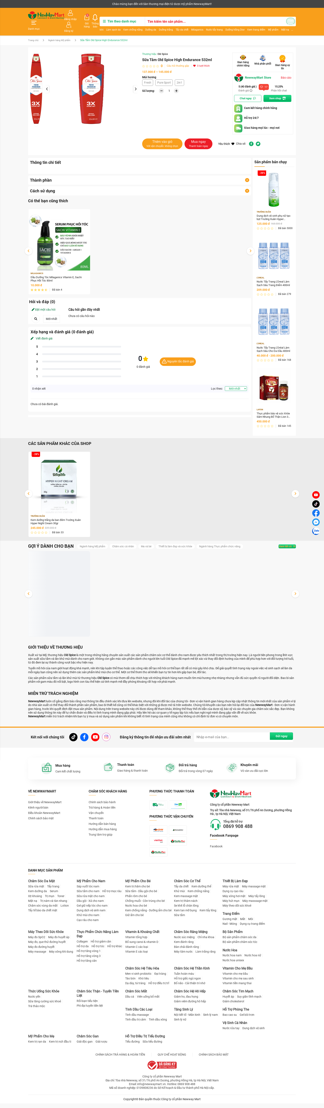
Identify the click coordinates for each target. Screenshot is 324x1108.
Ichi (97, 23)
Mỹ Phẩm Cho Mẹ (41, 1041)
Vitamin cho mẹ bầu (235, 978)
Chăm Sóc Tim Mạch (238, 996)
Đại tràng (160, 978)
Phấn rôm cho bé (136, 900)
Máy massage (37, 956)
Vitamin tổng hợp (136, 941)
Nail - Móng (230, 928)
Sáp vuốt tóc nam (88, 891)
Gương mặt (230, 923)
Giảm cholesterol (233, 1005)
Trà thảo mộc (36, 1010)
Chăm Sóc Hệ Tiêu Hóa (142, 973)
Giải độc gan (85, 1046)
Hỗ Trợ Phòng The (236, 1014)
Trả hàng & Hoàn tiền (102, 804)
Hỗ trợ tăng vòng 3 (89, 960)
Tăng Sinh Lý (183, 1014)
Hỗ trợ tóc (98, 950)
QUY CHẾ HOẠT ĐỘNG (172, 1059)
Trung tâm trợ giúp (100, 831)
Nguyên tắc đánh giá (178, 353)
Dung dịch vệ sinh (253, 1032)
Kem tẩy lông (208, 914)
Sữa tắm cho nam (88, 896)
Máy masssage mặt (255, 905)
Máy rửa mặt (231, 891)
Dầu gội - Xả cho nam (90, 905)
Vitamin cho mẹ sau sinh (238, 983)
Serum (54, 896)
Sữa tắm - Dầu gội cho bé (141, 896)
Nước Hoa (230, 955)
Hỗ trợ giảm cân (101, 946)
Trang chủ (33, 31)
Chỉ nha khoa (206, 941)
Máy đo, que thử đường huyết (47, 946)
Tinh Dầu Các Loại (138, 1014)
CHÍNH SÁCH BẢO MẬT (214, 1059)
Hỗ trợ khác (114, 950)
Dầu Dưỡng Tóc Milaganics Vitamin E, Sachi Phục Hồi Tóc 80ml (58, 270)
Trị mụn (49, 900)
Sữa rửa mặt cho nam (91, 900)
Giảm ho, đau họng (186, 1001)
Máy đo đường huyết (41, 951)
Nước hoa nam (232, 959)
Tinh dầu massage (137, 1019)
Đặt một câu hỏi (43, 301)
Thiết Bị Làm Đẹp (235, 886)
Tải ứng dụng (81, 3)
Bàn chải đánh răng (186, 951)
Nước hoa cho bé (136, 910)
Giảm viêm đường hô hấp (190, 1005)
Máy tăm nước (183, 956)
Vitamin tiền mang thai (237, 987)
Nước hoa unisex (233, 964)
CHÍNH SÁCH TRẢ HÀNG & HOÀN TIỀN (120, 1059)
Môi (250, 923)
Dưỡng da (146, 23)
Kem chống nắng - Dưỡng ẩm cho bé (148, 914)
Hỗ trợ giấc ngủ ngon (187, 983)
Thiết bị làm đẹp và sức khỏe (182, 541)
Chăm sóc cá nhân (127, 541)
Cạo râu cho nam (88, 924)
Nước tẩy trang (210, 23)
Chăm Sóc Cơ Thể (187, 886)
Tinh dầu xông (158, 1024)
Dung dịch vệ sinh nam (91, 914)
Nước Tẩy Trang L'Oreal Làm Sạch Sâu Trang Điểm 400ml (273, 275)
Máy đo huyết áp (58, 941)
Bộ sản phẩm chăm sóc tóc (240, 946)
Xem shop (277, 89)
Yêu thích (226, 135)
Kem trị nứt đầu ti (60, 1046)
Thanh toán (96, 815)
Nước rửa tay (231, 1032)
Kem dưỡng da (37, 896)
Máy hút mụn (231, 905)
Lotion (65, 910)
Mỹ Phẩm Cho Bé (137, 886)
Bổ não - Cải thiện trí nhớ (189, 987)
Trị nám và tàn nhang (53, 905)
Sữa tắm (179, 919)
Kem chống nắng (128, 23)
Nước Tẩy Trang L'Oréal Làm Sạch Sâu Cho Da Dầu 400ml (274, 342)
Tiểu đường (132, 1046)
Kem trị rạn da (37, 1046)
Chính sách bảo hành (102, 799)
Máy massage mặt (254, 891)
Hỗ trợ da (83, 950)
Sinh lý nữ (180, 1024)
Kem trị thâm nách (186, 905)
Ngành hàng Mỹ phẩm (62, 31)
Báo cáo (286, 68)
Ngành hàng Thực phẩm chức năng (230, 541)
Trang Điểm (231, 918)
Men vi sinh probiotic (138, 978)
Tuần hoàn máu (184, 978)
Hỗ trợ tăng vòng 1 (89, 955)
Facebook (216, 843)
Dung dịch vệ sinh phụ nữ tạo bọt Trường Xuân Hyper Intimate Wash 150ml (273, 209)
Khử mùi (179, 896)
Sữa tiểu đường (152, 1046)
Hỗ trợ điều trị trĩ (158, 987)
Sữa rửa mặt (36, 891)
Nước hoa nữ (252, 959)
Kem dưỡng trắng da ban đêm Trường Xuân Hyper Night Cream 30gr (58, 515)
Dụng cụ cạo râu (233, 896)
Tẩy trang (53, 891)
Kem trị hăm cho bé (137, 891)
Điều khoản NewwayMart (44, 810)
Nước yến (34, 1001)
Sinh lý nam (210, 1019)
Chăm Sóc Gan (88, 1041)
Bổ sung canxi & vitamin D (141, 946)
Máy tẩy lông (256, 900)
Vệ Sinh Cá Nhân (235, 1027)
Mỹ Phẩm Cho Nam (91, 886)
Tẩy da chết (177, 23)
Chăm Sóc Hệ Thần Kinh (192, 973)
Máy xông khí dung (61, 956)
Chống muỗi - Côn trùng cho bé (145, 905)
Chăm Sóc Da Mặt (41, 886)
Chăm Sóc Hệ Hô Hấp (190, 996)
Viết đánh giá (41, 330)
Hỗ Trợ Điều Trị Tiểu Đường (145, 1041)
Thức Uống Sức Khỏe (43, 996)
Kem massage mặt (186, 900)
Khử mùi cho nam (88, 919)
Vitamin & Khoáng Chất (142, 936)
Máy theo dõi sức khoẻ (237, 910)
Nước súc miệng (184, 941)
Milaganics (193, 23)
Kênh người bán (37, 3)
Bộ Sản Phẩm (233, 936)
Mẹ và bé (151, 541)
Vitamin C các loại (136, 951)
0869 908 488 (241, 823)
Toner (60, 900)
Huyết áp (228, 1001)
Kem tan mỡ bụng (185, 914)
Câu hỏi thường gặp (178, 56)
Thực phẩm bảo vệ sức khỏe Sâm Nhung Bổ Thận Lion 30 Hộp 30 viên (273, 409)
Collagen (82, 946)
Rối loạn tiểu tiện (87, 1005)
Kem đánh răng (184, 946)
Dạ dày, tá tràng (135, 987)
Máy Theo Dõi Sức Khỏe (45, 936)
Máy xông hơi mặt (234, 900)
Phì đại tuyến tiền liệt (90, 1010)
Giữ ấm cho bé (134, 919)
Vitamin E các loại (136, 956)
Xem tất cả (282, 541)
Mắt (242, 923)
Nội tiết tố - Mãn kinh (187, 1019)
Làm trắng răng (205, 956)
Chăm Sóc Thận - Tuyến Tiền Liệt (98, 998)
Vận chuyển (96, 810)
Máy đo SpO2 (36, 941)
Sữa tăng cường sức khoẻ (44, 1005)
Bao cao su (230, 1019)
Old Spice (162, 44)
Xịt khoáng (35, 900)
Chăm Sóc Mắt (136, 996)
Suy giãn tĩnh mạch (249, 1001)
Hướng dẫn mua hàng (103, 826)
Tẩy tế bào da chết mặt (42, 914)
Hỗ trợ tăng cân (87, 965)
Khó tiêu (143, 983)
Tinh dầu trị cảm (135, 1024)
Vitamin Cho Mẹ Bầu (238, 973)
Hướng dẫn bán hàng (102, 821)
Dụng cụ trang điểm (252, 928)
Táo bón (130, 983)
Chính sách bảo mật (41, 815)
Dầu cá (129, 1001)
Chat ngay (247, 89)
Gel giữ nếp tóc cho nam (92, 910)
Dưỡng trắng (162, 23)
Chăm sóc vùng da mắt (43, 910)
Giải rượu (101, 1046)
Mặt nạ (32, 905)
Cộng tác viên (60, 3)
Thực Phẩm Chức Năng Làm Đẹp (97, 938)
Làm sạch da (109, 23)
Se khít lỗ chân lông (186, 910)
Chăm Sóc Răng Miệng (190, 936)
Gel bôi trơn (247, 1019)
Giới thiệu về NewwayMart (45, 799)
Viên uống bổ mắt (148, 1001)
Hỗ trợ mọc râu (112, 896)
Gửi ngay (277, 734)
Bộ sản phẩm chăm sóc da (239, 941)
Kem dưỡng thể (201, 891)
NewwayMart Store (254, 68)
